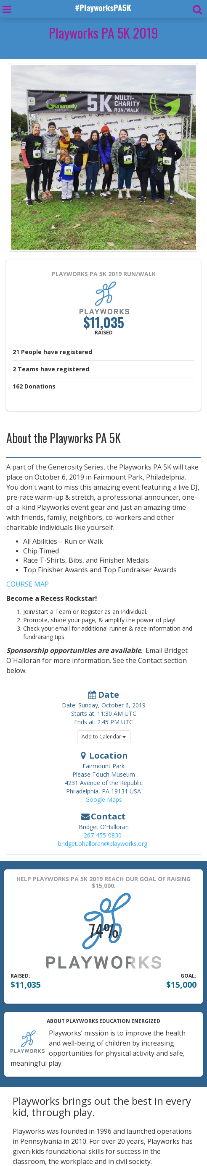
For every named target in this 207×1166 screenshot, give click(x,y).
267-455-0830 (103, 835)
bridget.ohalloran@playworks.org (102, 844)
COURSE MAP (27, 584)
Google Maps (103, 799)
